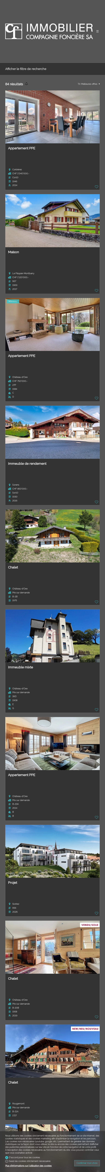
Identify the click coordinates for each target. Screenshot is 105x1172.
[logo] (49, 31)
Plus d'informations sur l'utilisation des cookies (28, 1165)
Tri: (79, 84)
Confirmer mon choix (87, 1163)
